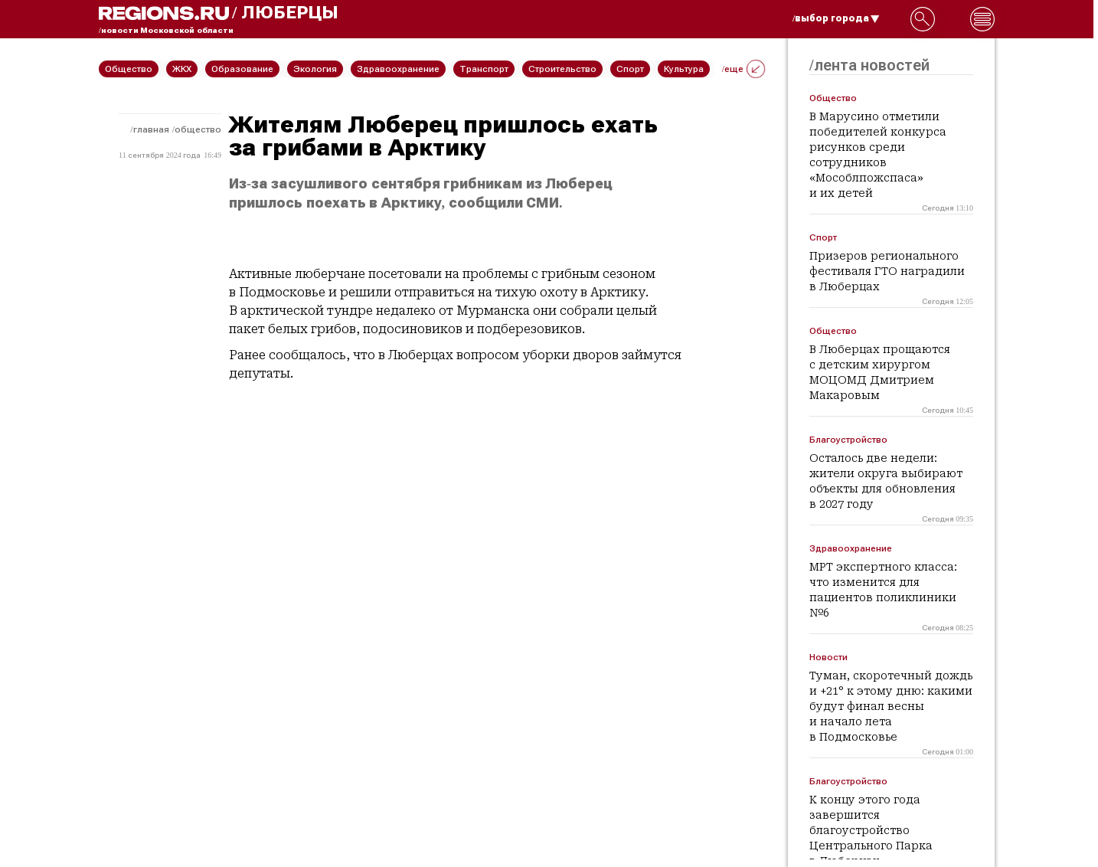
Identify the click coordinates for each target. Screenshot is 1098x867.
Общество (198, 129)
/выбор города (836, 18)
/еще (743, 69)
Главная (151, 129)
